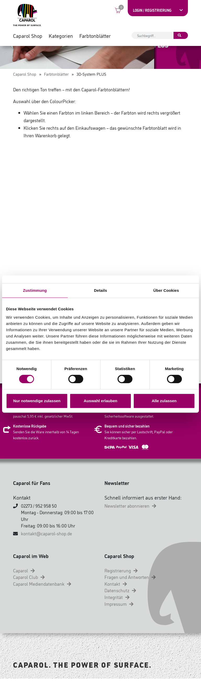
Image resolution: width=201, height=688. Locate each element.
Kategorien (61, 36)
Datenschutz (120, 599)
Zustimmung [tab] (35, 290)
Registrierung (121, 580)
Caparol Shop (27, 36)
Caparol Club (29, 586)
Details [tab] (100, 290)
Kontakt (115, 593)
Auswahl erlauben (100, 401)
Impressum (118, 613)
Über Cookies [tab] (166, 290)
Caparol (24, 580)
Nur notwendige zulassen (36, 401)
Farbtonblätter (95, 36)
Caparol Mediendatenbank (42, 593)
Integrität (117, 606)
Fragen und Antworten (130, 586)
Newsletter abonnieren (130, 515)
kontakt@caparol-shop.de (46, 542)
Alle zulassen (164, 401)
